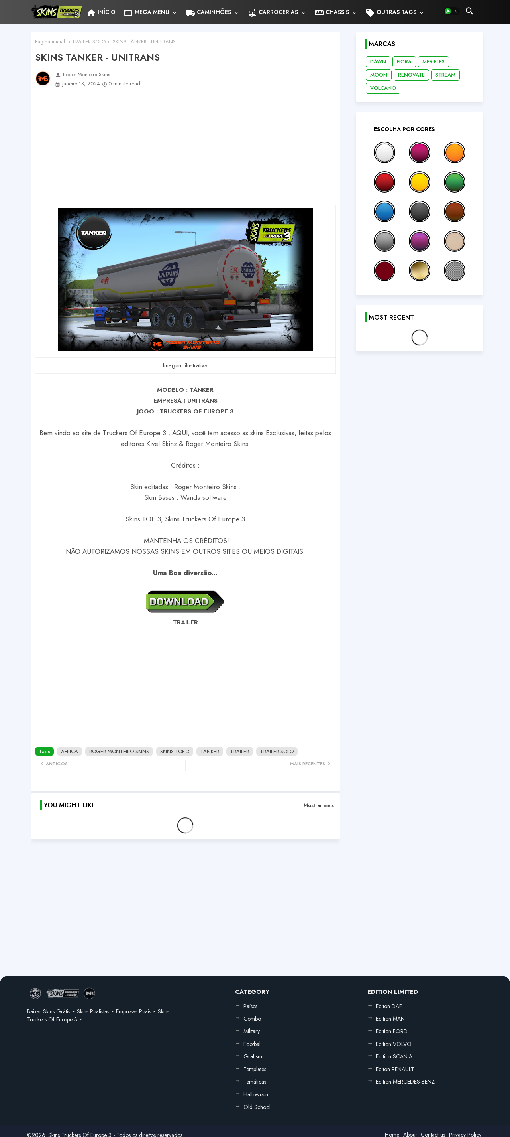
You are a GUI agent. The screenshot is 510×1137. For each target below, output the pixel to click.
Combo (252, 1019)
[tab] (101, 12)
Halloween (255, 1094)
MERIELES (433, 61)
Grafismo (254, 1056)
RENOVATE (411, 75)
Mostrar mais (319, 805)
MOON (378, 75)
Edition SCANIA (394, 1056)
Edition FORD (392, 1031)
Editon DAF (389, 1006)
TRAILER (239, 751)
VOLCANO (383, 88)
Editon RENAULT (395, 1069)
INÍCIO (101, 13)
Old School (257, 1107)
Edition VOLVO (394, 1044)
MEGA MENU (146, 13)
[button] (452, 11)
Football (252, 1044)
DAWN (378, 61)
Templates (254, 1069)
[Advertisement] (185, 149)
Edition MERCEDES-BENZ (405, 1082)
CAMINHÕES (208, 13)
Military (251, 1031)
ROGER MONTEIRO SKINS (119, 751)
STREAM (445, 75)
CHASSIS (331, 13)
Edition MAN (390, 1019)
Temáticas (254, 1082)
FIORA (404, 61)
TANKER (209, 751)
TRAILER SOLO (89, 41)
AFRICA (69, 751)
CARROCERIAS (272, 13)
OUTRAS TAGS (390, 13)
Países (250, 1006)
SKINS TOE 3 (174, 751)
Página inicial (50, 41)
